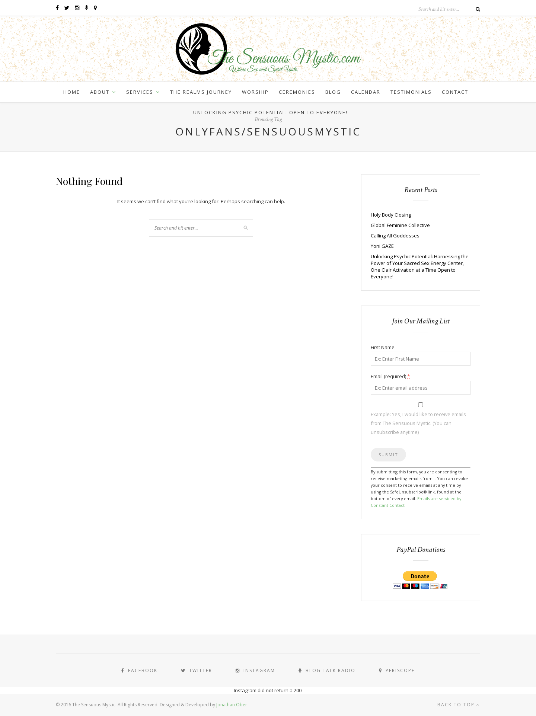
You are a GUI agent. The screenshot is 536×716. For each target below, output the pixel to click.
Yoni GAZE (382, 246)
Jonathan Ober (231, 704)
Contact (455, 92)
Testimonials (411, 92)
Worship (255, 92)
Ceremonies (297, 92)
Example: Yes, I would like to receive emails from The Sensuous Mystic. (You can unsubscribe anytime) (418, 423)
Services (139, 92)
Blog (333, 92)
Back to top (458, 704)
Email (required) (390, 376)
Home (71, 92)
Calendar (365, 92)
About (99, 92)
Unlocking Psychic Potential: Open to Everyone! (270, 112)
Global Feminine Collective (400, 225)
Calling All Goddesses (395, 235)
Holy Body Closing (391, 214)
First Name (383, 347)
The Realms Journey (201, 92)
